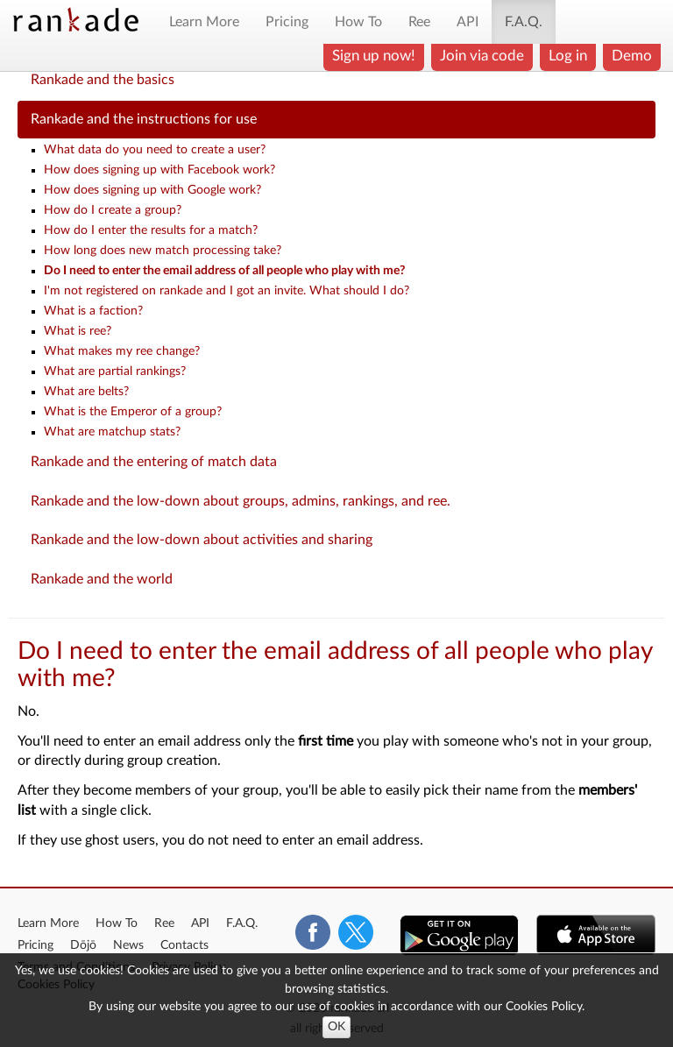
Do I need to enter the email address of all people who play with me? (224, 271)
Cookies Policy (544, 1006)
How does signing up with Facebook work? (159, 170)
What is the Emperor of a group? (133, 412)
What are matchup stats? (112, 432)
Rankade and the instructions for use (144, 119)
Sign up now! (373, 55)
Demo (632, 55)
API (467, 22)
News (128, 945)
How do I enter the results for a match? (151, 230)
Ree (419, 22)
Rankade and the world (102, 579)
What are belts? (86, 392)
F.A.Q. (523, 22)
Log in (568, 55)
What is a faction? (93, 311)
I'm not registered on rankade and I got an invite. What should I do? (226, 291)
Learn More (204, 22)
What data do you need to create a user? (155, 150)
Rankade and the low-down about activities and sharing (201, 540)
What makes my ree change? (122, 351)
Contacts (184, 945)
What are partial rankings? (115, 371)
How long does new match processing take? (162, 250)
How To (358, 22)
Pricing (287, 22)
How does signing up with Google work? (152, 190)
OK (336, 1027)
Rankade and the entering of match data (154, 462)
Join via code (482, 55)
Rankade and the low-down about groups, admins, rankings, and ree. (240, 501)
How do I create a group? (112, 210)
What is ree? (77, 331)
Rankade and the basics (102, 80)
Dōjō (83, 945)
